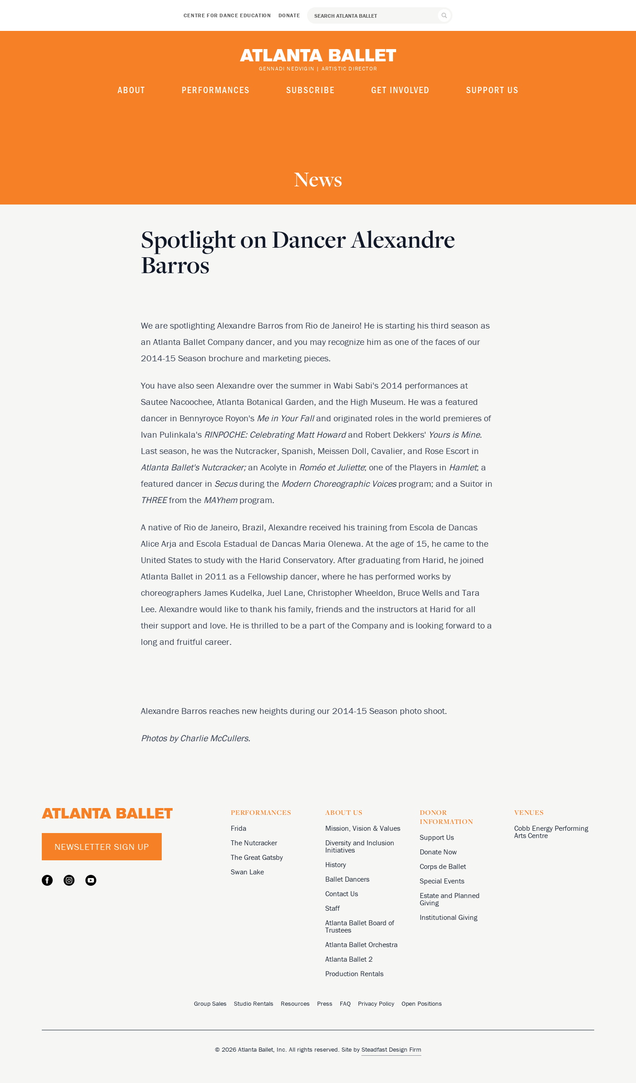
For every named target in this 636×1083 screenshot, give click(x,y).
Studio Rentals (253, 1003)
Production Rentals (354, 973)
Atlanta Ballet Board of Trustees (359, 926)
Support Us (492, 89)
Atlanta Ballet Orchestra (361, 944)
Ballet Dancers (347, 878)
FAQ (345, 1003)
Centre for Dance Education (227, 15)
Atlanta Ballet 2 (349, 958)
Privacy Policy (376, 1003)
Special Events (442, 880)
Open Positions (422, 1003)
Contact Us (341, 893)
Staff (332, 908)
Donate (289, 15)
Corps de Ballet (443, 866)
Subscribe (310, 89)
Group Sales (210, 1003)
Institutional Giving (448, 917)
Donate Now (438, 851)
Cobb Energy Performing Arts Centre (551, 831)
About (131, 89)
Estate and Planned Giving (450, 899)
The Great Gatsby (257, 857)
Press (325, 1003)
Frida (238, 828)
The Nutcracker (254, 842)
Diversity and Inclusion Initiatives (359, 846)
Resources (295, 1003)
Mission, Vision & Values (362, 828)
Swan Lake (247, 871)
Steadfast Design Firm (391, 1049)
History (335, 864)
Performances (216, 89)
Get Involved (400, 89)
